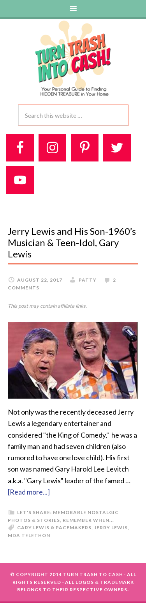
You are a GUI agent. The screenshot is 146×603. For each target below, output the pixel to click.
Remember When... (88, 520)
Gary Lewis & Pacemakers (54, 527)
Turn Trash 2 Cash (73, 58)
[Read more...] (29, 492)
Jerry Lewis (111, 527)
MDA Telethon (29, 535)
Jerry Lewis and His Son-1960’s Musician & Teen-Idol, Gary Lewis (72, 242)
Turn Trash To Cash (93, 574)
